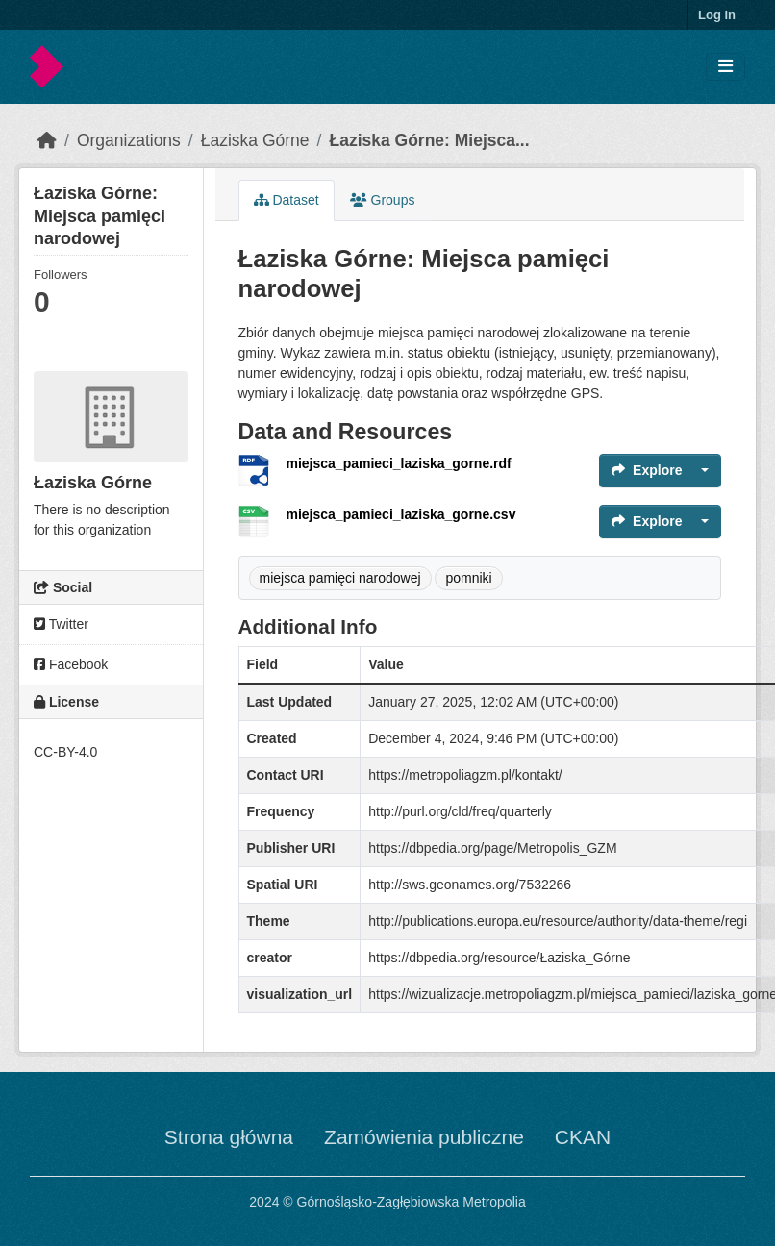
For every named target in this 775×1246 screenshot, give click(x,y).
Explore (647, 470)
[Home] (47, 140)
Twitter (61, 624)
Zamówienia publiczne (424, 1137)
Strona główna (228, 1137)
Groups (382, 200)
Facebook (71, 664)
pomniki (468, 578)
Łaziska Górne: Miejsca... (429, 140)
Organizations (129, 140)
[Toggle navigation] (725, 67)
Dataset (286, 200)
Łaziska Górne (255, 140)
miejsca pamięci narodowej (340, 578)
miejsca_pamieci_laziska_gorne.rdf (399, 463)
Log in (717, 15)
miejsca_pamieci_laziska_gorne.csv (401, 514)
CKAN (583, 1137)
